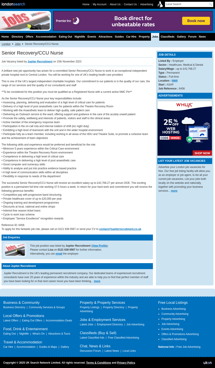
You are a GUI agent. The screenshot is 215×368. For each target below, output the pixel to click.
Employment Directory (110, 324)
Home (5, 36)
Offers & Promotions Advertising (180, 334)
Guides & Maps (48, 346)
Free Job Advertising (188, 346)
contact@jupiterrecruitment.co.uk (120, 229)
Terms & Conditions (98, 362)
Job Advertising (135, 324)
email (59, 253)
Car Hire (131, 36)
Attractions (105, 36)
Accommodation (46, 36)
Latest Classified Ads (92, 337)
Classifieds (167, 36)
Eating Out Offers (32, 320)
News (202, 36)
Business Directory (14, 307)
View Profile (99, 245)
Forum (192, 36)
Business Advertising (173, 308)
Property (144, 36)
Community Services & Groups (47, 307)
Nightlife (80, 36)
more (97, 281)
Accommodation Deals (59, 320)
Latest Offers (10, 320)
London (6, 44)
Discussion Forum (90, 350)
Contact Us (130, 4)
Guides (119, 36)
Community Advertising (174, 313)
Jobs (17, 44)
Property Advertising (173, 319)
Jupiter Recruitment (40, 61)
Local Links (129, 350)
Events (92, 36)
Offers (29, 36)
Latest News (111, 350)
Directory (17, 36)
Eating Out (65, 36)
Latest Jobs (86, 324)
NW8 (175, 80)
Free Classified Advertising (123, 337)
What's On (38, 333)
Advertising (146, 4)
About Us (115, 4)
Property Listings (89, 307)
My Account (99, 4)
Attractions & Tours (59, 333)
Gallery (181, 36)
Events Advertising (172, 329)
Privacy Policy (126, 362)
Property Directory (113, 307)
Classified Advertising (173, 339)
